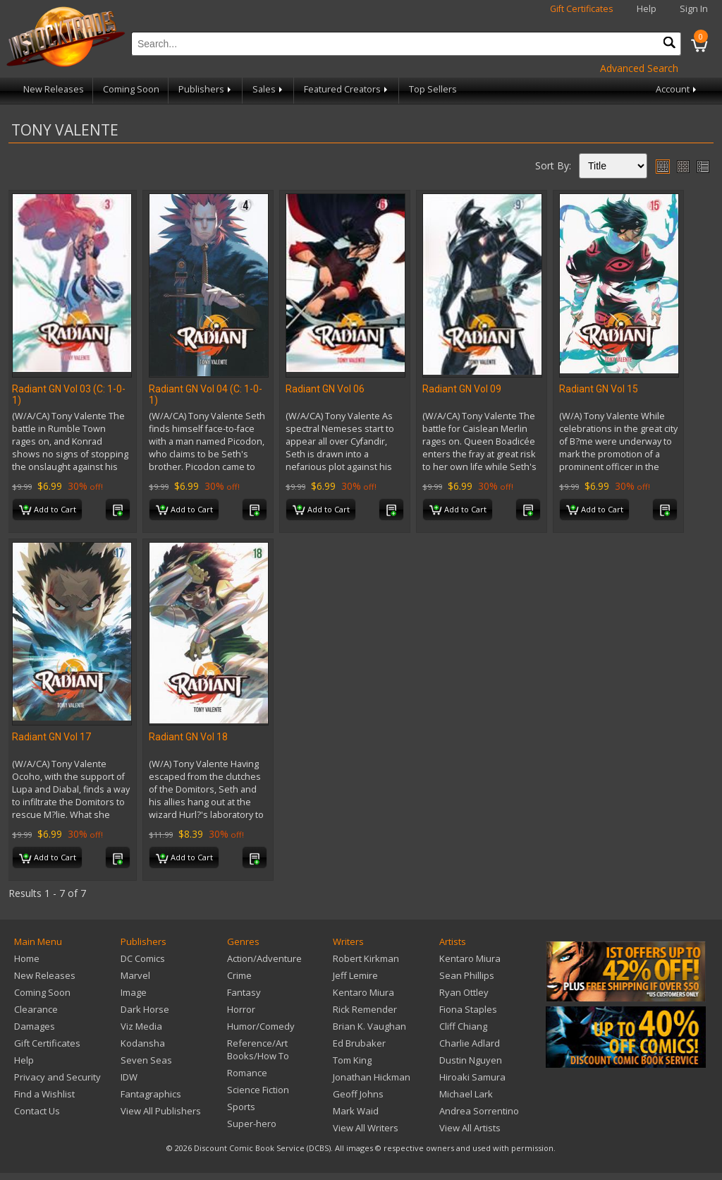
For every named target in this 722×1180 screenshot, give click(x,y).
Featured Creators (347, 89)
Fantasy (244, 992)
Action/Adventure (264, 958)
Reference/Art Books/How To (258, 1049)
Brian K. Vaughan (369, 1026)
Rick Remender (365, 1009)
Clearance (36, 1009)
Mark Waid (356, 1110)
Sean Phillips (466, 975)
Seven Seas (146, 1060)
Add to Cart (47, 510)
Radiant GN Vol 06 (325, 389)
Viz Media (141, 1026)
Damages (34, 1026)
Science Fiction (258, 1089)
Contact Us (37, 1110)
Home (26, 958)
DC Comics (143, 958)
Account (677, 89)
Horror (241, 1009)
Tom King (352, 1060)
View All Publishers (161, 1110)
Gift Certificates (581, 9)
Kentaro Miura (363, 992)
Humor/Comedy (261, 1026)
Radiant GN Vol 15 (598, 389)
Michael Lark (466, 1094)
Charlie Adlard (469, 1043)
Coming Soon (131, 89)
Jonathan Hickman (371, 1077)
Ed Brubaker (359, 1043)
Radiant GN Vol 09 (461, 389)
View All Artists (470, 1127)
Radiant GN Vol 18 (188, 736)
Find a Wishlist (44, 1094)
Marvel (135, 975)
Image (134, 992)
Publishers (205, 89)
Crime (239, 975)
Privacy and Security (57, 1077)
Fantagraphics (151, 1094)
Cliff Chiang (463, 1026)
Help (646, 9)
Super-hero (251, 1123)
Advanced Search (639, 68)
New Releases (53, 89)
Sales (268, 89)
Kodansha (143, 1043)
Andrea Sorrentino (479, 1110)
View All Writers (365, 1127)
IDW (129, 1077)
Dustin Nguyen (470, 1060)
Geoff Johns (358, 1094)
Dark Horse (145, 1009)
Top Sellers (433, 89)
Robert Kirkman (366, 958)
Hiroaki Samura (472, 1077)
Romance (247, 1072)
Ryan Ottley (464, 992)
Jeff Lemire (355, 975)
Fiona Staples (468, 1009)
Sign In (694, 9)
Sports (241, 1106)
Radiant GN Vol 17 (51, 736)
